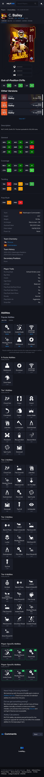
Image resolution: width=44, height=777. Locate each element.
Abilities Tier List (9, 696)
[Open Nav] (3, 3)
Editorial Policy (36, 770)
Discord (32, 709)
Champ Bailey (11, 9)
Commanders (12, 245)
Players (3, 9)
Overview (4, 21)
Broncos (10, 242)
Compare (24, 21)
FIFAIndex (4, 774)
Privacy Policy (5, 772)
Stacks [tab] (11, 320)
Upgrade (30, 21)
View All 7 (22, 119)
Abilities (9, 21)
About (28, 770)
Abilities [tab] (4, 320)
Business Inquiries (27, 772)
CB (16, 18)
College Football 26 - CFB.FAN (16, 774)
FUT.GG (35, 772)
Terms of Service (15, 772)
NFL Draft (21, 18)
